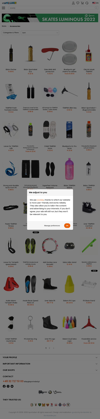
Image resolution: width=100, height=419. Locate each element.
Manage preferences (52, 223)
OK (67, 223)
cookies (40, 197)
